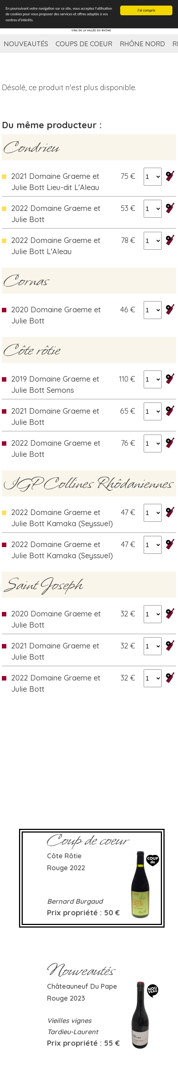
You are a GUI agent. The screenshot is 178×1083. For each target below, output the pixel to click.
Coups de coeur (84, 44)
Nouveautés (26, 44)
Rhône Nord (142, 44)
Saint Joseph (43, 585)
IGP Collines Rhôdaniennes (88, 483)
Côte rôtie (32, 350)
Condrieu (31, 147)
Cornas (26, 281)
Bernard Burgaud (75, 901)
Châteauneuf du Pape (82, 986)
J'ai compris (146, 10)
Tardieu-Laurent (72, 1031)
